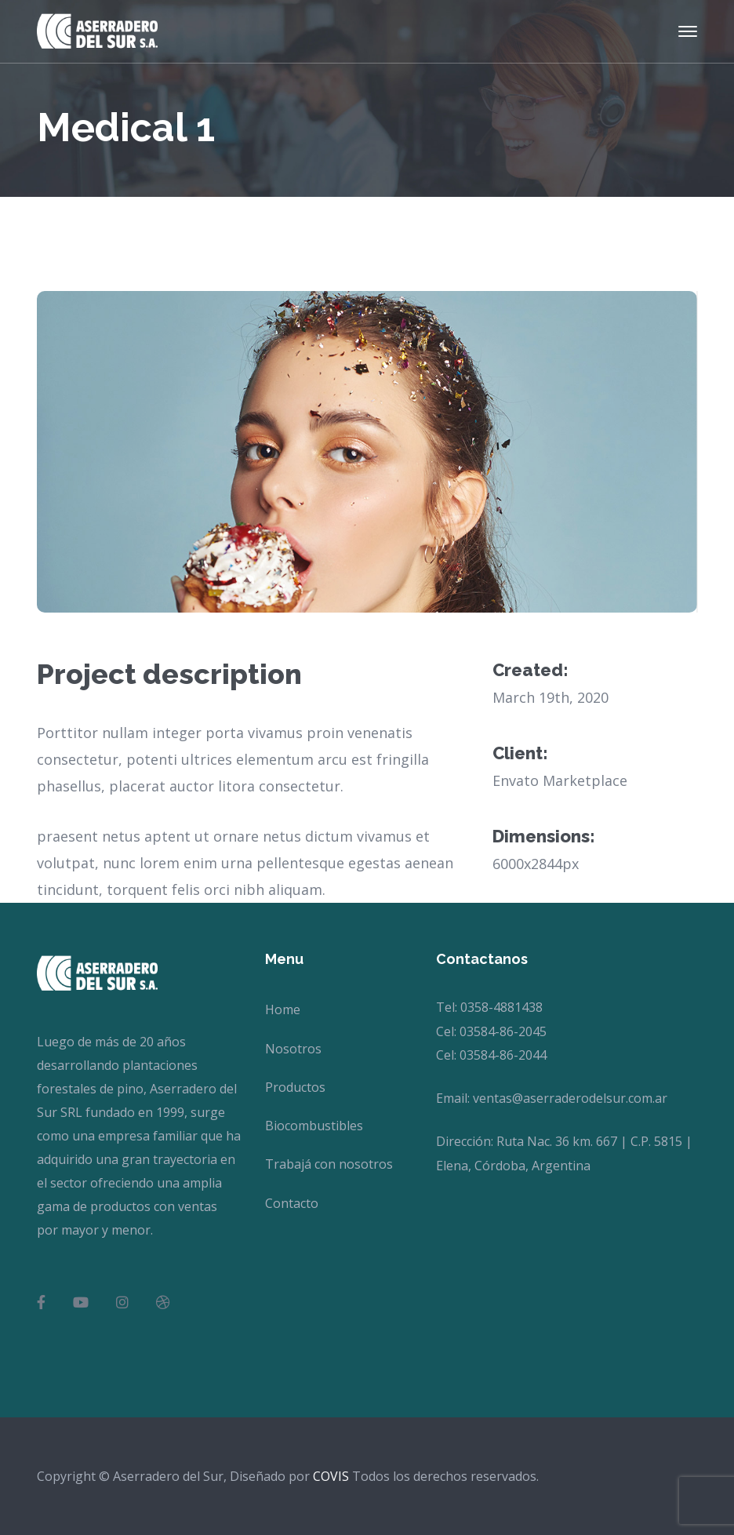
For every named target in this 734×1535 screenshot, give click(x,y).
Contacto (291, 1203)
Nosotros (293, 1048)
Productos (295, 1087)
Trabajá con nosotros (329, 1164)
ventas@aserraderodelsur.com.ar (570, 1098)
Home (282, 1009)
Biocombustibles (314, 1125)
